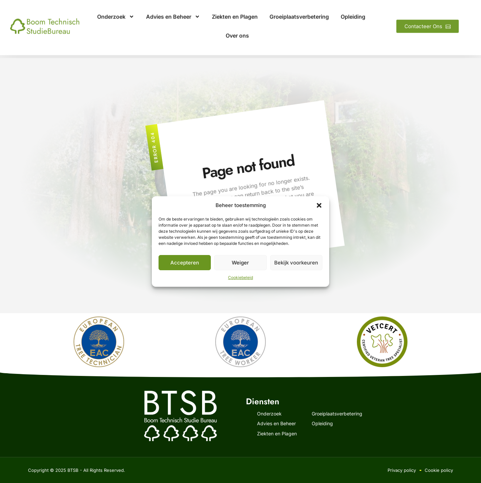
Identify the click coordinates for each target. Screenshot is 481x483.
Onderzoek (115, 10)
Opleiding (353, 10)
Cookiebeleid (240, 277)
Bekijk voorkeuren (296, 262)
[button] (319, 205)
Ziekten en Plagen (235, 10)
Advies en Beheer (173, 10)
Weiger (240, 262)
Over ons (237, 29)
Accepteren (184, 262)
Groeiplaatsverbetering (299, 10)
